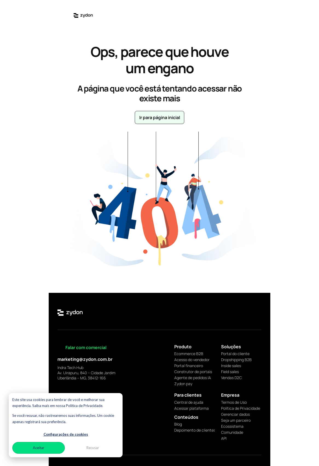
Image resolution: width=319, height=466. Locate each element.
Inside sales (231, 365)
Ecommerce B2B (188, 353)
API (224, 438)
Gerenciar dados (235, 414)
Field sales (230, 371)
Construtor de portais (193, 371)
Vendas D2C (231, 377)
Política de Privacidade (240, 408)
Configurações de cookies (66, 434)
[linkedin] (230, 312)
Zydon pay (183, 383)
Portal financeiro (188, 365)
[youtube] (258, 312)
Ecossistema (232, 426)
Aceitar (38, 448)
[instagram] (221, 312)
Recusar (92, 448)
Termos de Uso (234, 402)
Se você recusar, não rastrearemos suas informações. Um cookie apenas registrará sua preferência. (63, 418)
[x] (239, 312)
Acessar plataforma (191, 408)
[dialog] (66, 425)
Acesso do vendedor (192, 359)
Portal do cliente (235, 353)
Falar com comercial (85, 347)
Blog (178, 424)
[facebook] (249, 312)
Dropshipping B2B (236, 359)
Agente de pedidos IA (192, 377)
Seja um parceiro (236, 420)
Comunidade (232, 432)
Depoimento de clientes (195, 430)
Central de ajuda (188, 402)
